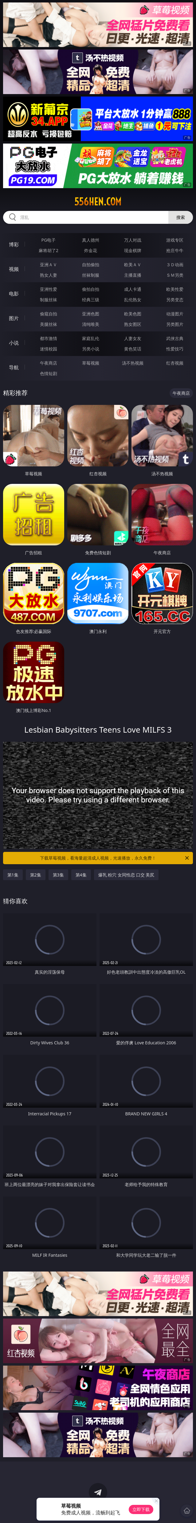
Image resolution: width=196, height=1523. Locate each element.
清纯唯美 (90, 324)
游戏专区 (174, 240)
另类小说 (90, 349)
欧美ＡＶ (132, 264)
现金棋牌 (132, 250)
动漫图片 (174, 314)
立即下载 (141, 1509)
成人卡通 (132, 289)
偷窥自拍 (48, 314)
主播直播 (132, 275)
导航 (14, 367)
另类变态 (174, 300)
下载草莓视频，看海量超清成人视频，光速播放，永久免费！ (115, 858)
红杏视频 (174, 363)
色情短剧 (48, 373)
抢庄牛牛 (174, 250)
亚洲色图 (90, 314)
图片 (14, 318)
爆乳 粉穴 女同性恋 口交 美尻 (126, 875)
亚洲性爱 (48, 289)
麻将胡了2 (48, 250)
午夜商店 (48, 363)
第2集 (35, 875)
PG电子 (48, 240)
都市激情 (48, 338)
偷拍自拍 (90, 289)
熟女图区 (132, 324)
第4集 (81, 875)
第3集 (58, 875)
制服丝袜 (48, 300)
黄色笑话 (132, 349)
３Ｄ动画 (174, 264)
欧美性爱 (174, 289)
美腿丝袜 (48, 324)
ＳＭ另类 (174, 275)
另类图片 (174, 324)
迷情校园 (48, 349)
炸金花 (90, 250)
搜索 (180, 217)
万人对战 (132, 240)
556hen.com (97, 202)
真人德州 (90, 240)
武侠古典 (174, 338)
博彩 (14, 244)
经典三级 (90, 300)
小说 (14, 342)
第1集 (12, 875)
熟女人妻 (48, 275)
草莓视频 (90, 363)
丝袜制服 (90, 275)
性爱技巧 (174, 349)
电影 (14, 293)
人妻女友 (132, 338)
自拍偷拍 (90, 264)
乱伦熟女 (132, 300)
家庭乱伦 (90, 338)
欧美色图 (132, 314)
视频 (14, 269)
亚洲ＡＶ (48, 264)
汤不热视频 (132, 363)
